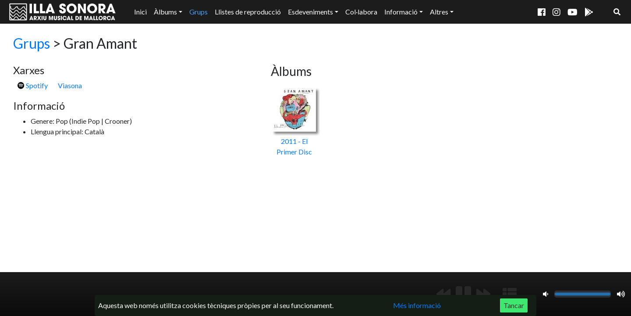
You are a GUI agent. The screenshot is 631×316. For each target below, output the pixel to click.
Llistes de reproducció (248, 11)
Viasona (70, 85)
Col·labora (361, 11)
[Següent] (483, 294)
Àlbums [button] (165, 11)
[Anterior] (443, 294)
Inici (140, 11)
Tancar (513, 305)
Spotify (33, 85)
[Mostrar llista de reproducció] (509, 294)
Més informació (417, 305)
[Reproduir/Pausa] (463, 294)
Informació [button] (401, 11)
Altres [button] (439, 11)
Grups (198, 11)
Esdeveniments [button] (310, 11)
